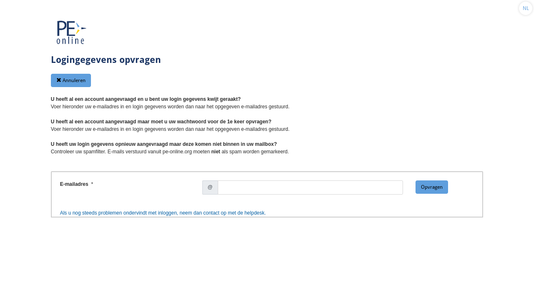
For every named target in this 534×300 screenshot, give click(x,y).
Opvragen (432, 187)
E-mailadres (75, 184)
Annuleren (71, 80)
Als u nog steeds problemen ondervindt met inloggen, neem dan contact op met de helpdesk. (163, 213)
